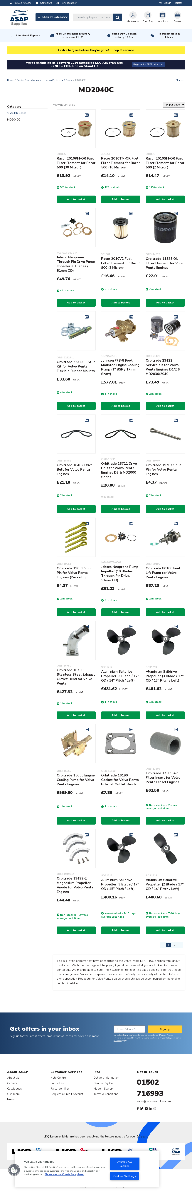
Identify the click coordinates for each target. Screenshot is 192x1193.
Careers (12, 1083)
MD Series (67, 80)
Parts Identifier (59, 1088)
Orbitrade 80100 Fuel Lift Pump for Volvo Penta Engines (163, 572)
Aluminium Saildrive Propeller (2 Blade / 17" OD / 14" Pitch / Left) (165, 884)
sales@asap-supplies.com (154, 1101)
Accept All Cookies (124, 1164)
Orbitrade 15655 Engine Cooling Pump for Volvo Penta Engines (76, 779)
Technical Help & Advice (169, 35)
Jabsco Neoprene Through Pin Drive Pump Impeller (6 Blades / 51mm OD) (76, 264)
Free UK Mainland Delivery (73, 35)
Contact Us (57, 1083)
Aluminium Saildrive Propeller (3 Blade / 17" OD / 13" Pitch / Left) (165, 676)
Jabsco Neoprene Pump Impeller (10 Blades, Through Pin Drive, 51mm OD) (119, 573)
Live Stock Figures (28, 35)
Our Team (13, 1094)
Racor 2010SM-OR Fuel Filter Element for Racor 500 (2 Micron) (165, 163)
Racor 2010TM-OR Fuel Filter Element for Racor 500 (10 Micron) (120, 163)
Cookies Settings (124, 1176)
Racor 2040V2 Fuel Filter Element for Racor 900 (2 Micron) (120, 263)
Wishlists (163, 17)
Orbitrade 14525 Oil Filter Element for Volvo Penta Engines (165, 263)
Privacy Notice (166, 1034)
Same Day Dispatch (124, 35)
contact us (63, 970)
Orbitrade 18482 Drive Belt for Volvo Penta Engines (74, 469)
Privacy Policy (165, 1038)
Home (10, 80)
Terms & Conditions (106, 1094)
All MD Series (16, 113)
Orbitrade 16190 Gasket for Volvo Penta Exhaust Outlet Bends (120, 779)
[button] (14, 1170)
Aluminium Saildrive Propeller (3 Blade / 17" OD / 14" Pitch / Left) (120, 676)
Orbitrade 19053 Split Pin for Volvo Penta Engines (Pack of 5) (74, 572)
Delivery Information (106, 1078)
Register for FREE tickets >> (148, 64)
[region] (87, 1169)
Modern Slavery (104, 1088)
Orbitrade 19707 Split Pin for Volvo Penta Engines (163, 469)
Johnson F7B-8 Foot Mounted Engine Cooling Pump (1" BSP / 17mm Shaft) (120, 367)
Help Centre (58, 1078)
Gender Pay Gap (104, 1083)
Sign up (165, 1029)
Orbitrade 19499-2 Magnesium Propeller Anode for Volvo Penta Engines (75, 885)
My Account (133, 17)
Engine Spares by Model (29, 80)
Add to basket (76, 199)
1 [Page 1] (168, 945)
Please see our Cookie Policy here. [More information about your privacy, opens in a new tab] (64, 1174)
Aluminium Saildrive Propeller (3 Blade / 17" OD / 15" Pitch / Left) (120, 884)
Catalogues (14, 1088)
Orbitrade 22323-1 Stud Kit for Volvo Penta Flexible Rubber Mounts (76, 366)
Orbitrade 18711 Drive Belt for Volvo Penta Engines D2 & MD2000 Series (119, 470)
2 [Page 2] (174, 945)
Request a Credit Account (66, 1094)
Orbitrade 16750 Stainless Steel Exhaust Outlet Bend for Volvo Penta (76, 677)
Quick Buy (148, 17)
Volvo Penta (52, 80)
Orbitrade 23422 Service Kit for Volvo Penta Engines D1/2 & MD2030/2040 (163, 367)
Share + (179, 80)
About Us (13, 1078)
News (11, 1099)
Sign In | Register (170, 3)
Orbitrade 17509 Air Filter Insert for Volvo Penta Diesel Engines (163, 777)
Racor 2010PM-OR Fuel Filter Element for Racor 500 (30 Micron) (76, 163)
